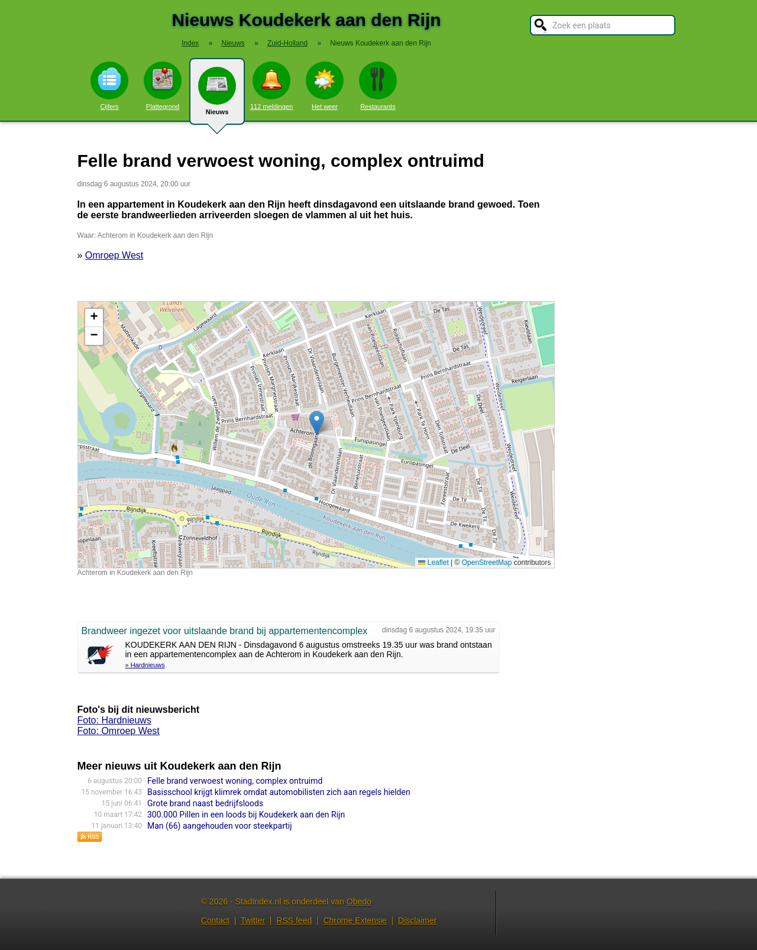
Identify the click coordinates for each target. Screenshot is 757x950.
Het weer (325, 86)
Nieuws (217, 96)
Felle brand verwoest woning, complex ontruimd (234, 781)
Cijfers (109, 86)
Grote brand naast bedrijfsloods (205, 803)
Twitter (253, 920)
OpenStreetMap (487, 562)
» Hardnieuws (145, 664)
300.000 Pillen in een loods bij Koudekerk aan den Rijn (246, 814)
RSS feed (294, 920)
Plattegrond (163, 86)
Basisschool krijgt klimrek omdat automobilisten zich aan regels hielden (278, 792)
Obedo (359, 901)
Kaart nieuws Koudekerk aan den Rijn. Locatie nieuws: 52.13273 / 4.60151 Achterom (314, 435)
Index (190, 43)
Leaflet (433, 562)
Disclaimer (417, 920)
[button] (316, 423)
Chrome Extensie (354, 920)
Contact (215, 920)
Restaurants (378, 86)
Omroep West (114, 255)
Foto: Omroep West (118, 731)
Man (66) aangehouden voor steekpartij (219, 826)
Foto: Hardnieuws (114, 720)
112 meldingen (271, 86)
